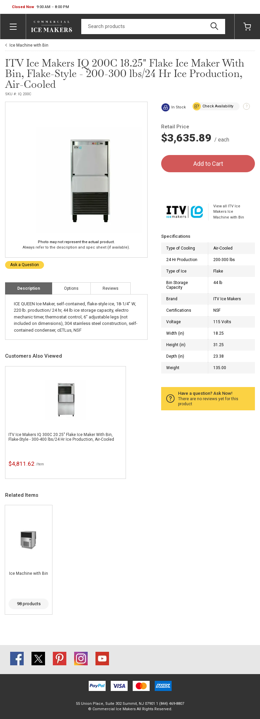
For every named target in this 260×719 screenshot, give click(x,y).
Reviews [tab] (110, 288)
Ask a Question (24, 264)
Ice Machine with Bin (28, 45)
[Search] (153, 26)
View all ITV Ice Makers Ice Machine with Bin (228, 212)
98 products (29, 603)
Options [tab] (71, 288)
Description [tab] (28, 288)
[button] (40, 7)
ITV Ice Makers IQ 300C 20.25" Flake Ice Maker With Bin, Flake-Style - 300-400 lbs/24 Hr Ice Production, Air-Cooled (61, 437)
